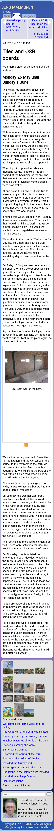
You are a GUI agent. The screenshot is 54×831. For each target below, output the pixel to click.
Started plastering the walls (19, 744)
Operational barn (12, 719)
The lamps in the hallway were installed (26, 771)
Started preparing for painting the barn (25, 736)
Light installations (13, 780)
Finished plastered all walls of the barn (25, 740)
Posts (16, 15)
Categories (28, 16)
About (7, 16)
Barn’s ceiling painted (15, 749)
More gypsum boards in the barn (22, 767)
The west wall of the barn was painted (25, 731)
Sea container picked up (17, 785)
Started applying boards (15, 25)
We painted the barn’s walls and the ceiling (23, 725)
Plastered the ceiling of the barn (22, 754)
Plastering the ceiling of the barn (22, 758)
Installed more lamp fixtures (19, 776)
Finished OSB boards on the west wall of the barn (38, 29)
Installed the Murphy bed (17, 763)
